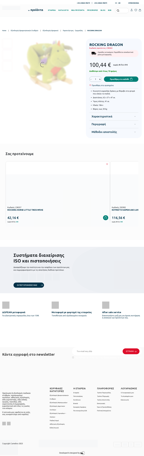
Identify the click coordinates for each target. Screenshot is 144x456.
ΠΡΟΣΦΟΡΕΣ (92, 10)
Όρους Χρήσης (110, 357)
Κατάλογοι (77, 400)
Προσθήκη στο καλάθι (119, 79)
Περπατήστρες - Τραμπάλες (73, 30)
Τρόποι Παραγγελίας (104, 392)
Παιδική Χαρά (54, 420)
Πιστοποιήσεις (78, 396)
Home (4, 30)
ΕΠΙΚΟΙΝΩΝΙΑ (133, 3)
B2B (109, 10)
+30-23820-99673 (100, 3)
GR (119, 3)
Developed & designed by (72, 453)
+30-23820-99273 (83, 3)
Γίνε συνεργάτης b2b (80, 410)
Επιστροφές (101, 403)
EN (116, 3)
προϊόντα (36, 9)
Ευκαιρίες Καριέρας (79, 407)
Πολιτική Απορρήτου (132, 357)
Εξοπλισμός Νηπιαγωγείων (58, 402)
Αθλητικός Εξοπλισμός (57, 424)
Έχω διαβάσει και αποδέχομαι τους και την (106, 357)
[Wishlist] (103, 85)
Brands (75, 403)
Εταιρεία (76, 392)
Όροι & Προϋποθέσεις (104, 407)
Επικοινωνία (125, 400)
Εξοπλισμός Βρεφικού (50, 30)
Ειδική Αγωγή (54, 427)
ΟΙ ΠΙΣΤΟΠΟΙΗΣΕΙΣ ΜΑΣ (27, 285)
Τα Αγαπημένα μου (127, 396)
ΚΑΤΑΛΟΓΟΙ (63, 10)
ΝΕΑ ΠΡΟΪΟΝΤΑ (77, 10)
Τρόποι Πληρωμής (103, 396)
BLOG (103, 10)
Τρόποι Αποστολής (103, 400)
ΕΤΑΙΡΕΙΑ (52, 10)
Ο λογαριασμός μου (127, 392)
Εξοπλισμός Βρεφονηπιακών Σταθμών (24, 30)
